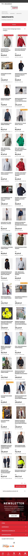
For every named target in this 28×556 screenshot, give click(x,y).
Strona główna (5, 13)
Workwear (12, 13)
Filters (14, 24)
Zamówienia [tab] (5, 527)
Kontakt (25, 554)
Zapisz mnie (14, 515)
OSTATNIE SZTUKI (6, 534)
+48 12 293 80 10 (8, 3)
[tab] (14, 535)
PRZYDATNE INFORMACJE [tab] (8, 530)
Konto (19, 554)
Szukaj (8, 554)
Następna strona (20, 486)
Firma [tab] (3, 523)
